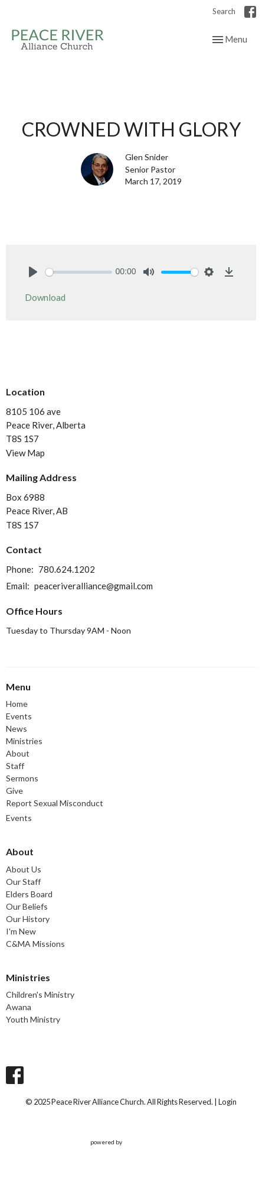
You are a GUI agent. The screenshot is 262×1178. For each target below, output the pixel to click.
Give (14, 791)
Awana (18, 1007)
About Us (23, 869)
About (18, 753)
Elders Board (29, 894)
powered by (131, 1142)
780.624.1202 (66, 569)
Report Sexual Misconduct (54, 803)
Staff (15, 766)
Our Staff (23, 882)
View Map (25, 452)
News (16, 728)
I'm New (21, 931)
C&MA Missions (35, 944)
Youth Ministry (33, 1019)
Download (45, 297)
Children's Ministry (40, 994)
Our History (28, 919)
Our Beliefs (27, 906)
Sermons (22, 778)
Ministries (24, 741)
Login (227, 1101)
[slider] (78, 272)
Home (17, 704)
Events (19, 716)
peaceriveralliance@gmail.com (93, 585)
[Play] (33, 271)
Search (223, 11)
